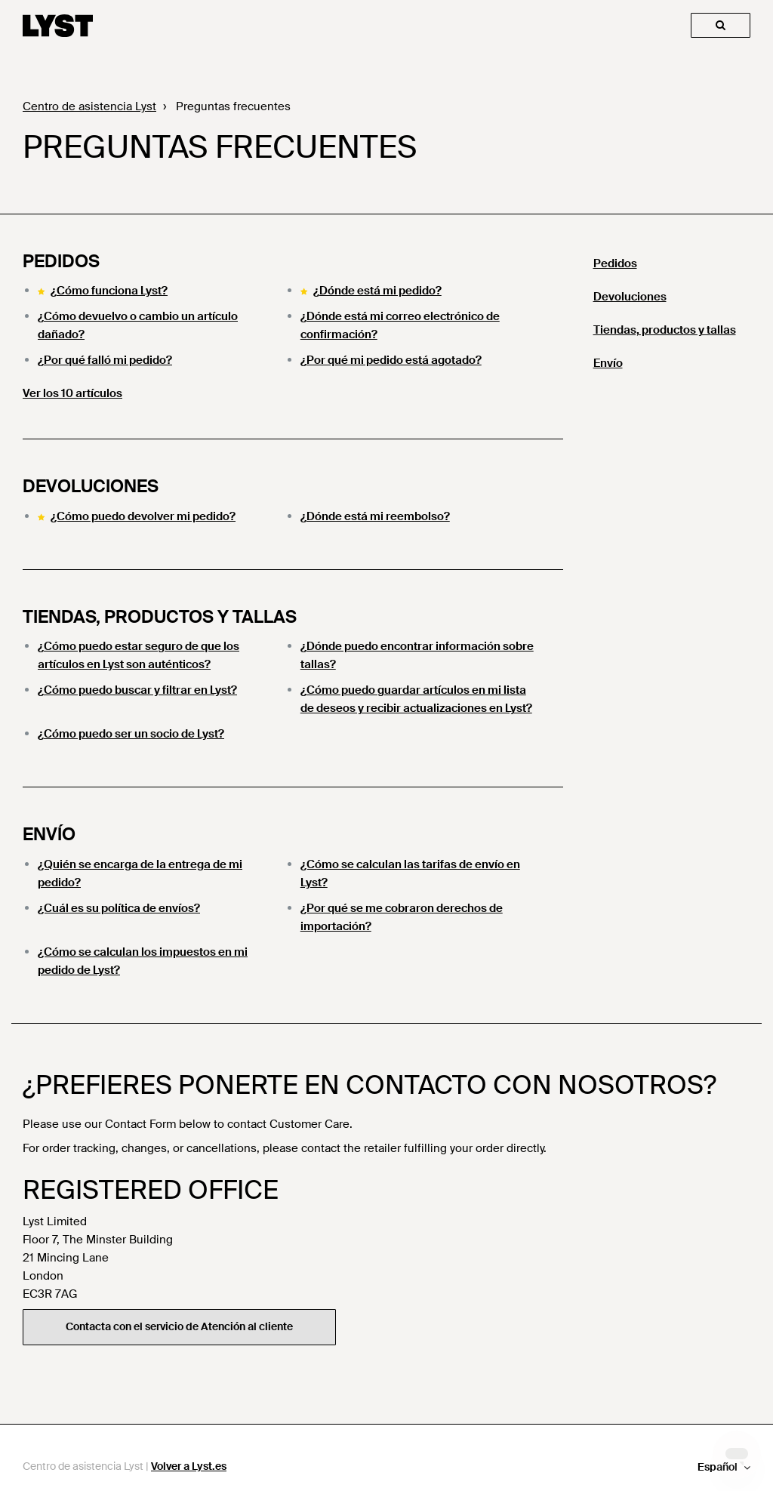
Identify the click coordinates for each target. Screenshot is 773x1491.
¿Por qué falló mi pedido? (105, 360)
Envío (49, 834)
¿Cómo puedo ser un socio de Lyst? (131, 733)
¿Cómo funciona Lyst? (109, 290)
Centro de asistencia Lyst (89, 106)
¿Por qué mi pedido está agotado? (391, 360)
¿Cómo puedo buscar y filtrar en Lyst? (137, 690)
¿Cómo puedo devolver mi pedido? (143, 516)
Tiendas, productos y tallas (160, 616)
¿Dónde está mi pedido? (377, 290)
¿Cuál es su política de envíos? (119, 908)
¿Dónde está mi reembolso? (375, 516)
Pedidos (61, 261)
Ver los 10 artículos (72, 393)
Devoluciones (91, 486)
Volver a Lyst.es (188, 1466)
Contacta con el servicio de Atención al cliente (179, 1326)
